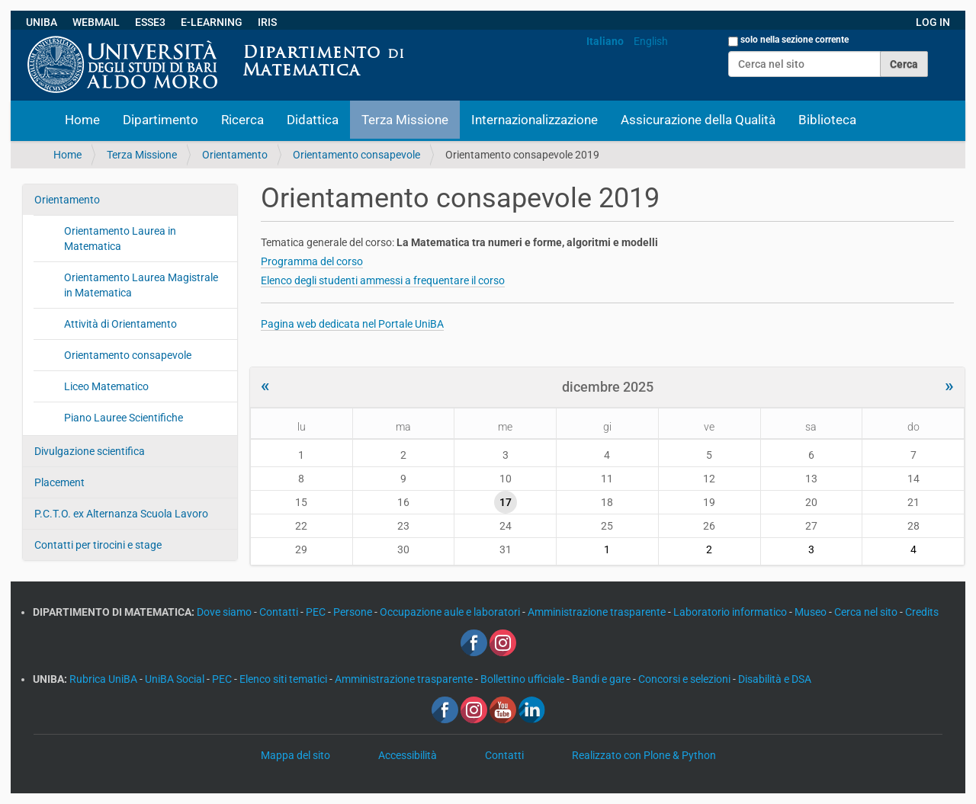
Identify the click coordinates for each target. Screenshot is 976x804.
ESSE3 (150, 22)
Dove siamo (225, 612)
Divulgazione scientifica (89, 451)
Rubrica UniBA (104, 679)
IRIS (267, 22)
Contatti (279, 612)
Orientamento (235, 155)
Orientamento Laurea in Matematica (120, 238)
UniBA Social (174, 679)
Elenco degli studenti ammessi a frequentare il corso (383, 280)
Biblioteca (827, 119)
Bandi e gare (602, 679)
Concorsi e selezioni (685, 679)
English (651, 41)
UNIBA (41, 22)
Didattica (313, 119)
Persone (353, 612)
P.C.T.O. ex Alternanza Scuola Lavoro (121, 514)
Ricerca (242, 119)
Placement (59, 482)
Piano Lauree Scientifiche (123, 418)
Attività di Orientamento (120, 324)
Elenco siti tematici (284, 679)
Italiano (605, 41)
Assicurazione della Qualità (698, 119)
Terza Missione (404, 119)
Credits (922, 612)
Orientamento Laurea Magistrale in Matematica (141, 285)
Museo (812, 612)
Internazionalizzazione (534, 119)
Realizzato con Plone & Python (644, 755)
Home (82, 119)
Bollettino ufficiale (523, 679)
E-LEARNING (211, 22)
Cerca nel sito (867, 612)
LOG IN (933, 22)
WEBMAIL (96, 22)
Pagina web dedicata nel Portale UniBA (352, 324)
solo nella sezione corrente (794, 39)
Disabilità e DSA (774, 679)
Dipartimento (160, 119)
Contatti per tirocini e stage (98, 545)
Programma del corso (312, 261)
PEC (317, 612)
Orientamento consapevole (356, 155)
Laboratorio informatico (731, 612)
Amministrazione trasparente (598, 612)
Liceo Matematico (106, 386)
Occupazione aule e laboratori (451, 612)
